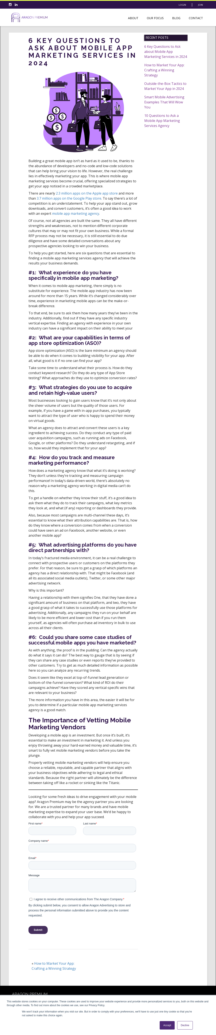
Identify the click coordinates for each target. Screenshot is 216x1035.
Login (182, 4)
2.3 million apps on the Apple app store (87, 193)
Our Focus (155, 18)
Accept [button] (167, 1025)
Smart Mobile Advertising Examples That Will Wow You (164, 102)
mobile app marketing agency (75, 213)
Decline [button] (185, 1025)
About (133, 18)
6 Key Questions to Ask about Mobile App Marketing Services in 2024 (165, 51)
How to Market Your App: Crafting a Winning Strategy (164, 70)
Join (200, 4)
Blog (176, 18)
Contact (196, 18)
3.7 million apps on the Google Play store (69, 198)
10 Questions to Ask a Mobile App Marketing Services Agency (162, 120)
